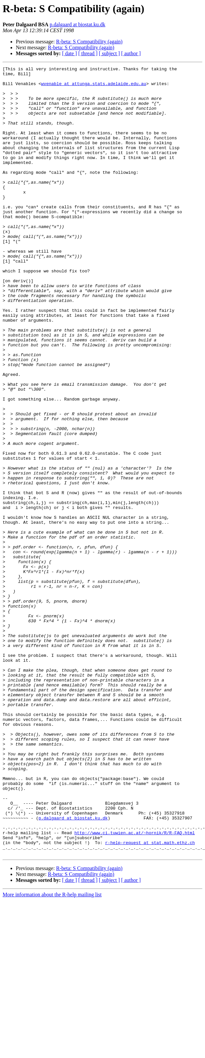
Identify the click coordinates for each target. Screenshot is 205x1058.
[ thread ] (88, 53)
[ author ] (131, 53)
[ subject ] (109, 53)
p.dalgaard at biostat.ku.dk (77, 24)
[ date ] (69, 53)
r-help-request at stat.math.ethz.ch (150, 998)
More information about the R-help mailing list (52, 1052)
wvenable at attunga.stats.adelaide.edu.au (93, 87)
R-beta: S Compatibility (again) (89, 41)
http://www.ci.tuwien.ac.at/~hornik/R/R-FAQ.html (134, 986)
